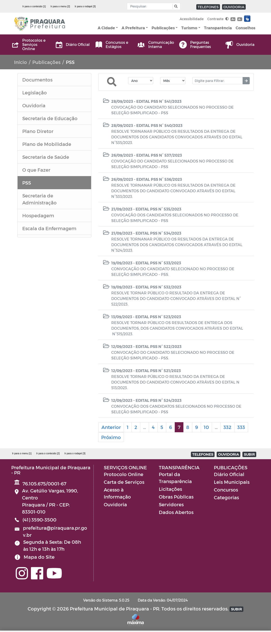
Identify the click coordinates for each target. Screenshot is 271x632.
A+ (232, 19)
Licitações (170, 489)
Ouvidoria (115, 504)
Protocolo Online (123, 474)
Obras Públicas (176, 496)
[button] (175, 6)
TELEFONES (208, 7)
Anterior (111, 427)
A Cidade (106, 28)
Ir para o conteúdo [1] (34, 6)
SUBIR (249, 454)
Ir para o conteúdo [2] (48, 453)
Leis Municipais (231, 482)
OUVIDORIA (233, 7)
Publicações (163, 28)
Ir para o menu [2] (60, 6)
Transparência (218, 28)
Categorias (226, 497)
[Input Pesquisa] (151, 6)
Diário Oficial (229, 474)
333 (241, 427)
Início (20, 62)
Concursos (226, 489)
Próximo (111, 437)
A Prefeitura (133, 28)
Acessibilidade (192, 19)
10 (206, 427)
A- (239, 19)
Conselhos (245, 28)
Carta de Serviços (124, 482)
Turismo (189, 28)
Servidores (171, 504)
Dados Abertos (176, 512)
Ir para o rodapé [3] (85, 6)
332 (227, 427)
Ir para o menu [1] (22, 453)
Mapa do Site (39, 557)
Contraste (218, 19)
